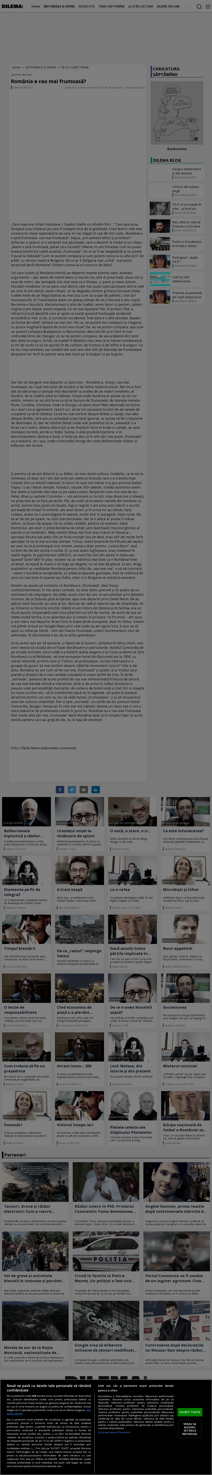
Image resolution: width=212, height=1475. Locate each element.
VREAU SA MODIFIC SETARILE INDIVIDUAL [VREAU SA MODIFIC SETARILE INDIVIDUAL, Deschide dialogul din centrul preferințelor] (190, 1429)
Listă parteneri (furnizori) (114, 1432)
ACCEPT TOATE (190, 1412)
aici (32, 1448)
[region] (106, 1427)
